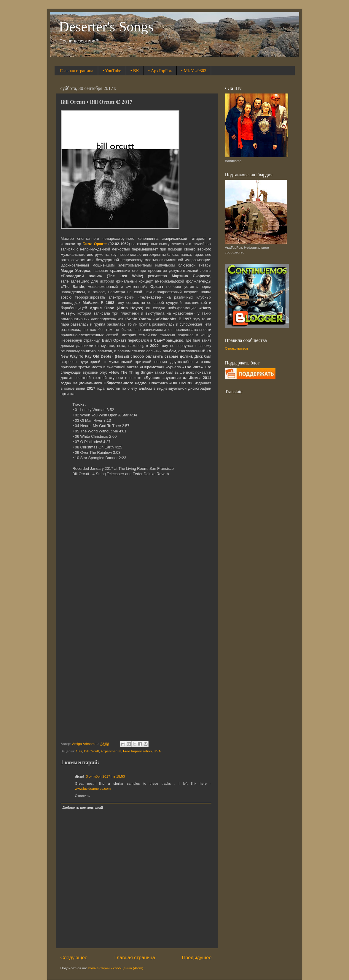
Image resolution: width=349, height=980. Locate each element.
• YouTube (112, 70)
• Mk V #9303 (193, 70)
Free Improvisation (137, 751)
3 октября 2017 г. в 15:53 (105, 776)
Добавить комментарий (82, 807)
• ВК (134, 70)
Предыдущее (196, 957)
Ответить (82, 795)
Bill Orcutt (91, 751)
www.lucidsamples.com (93, 788)
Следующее (74, 957)
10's (79, 751)
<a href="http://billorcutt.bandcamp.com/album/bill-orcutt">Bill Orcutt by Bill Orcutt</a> (136, 609)
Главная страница (76, 70)
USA (157, 751)
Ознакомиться (236, 348)
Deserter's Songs (106, 26)
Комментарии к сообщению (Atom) (115, 968)
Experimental (111, 751)
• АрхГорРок (160, 70)
